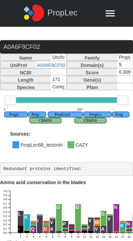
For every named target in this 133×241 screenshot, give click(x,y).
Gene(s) (92, 80)
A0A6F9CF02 (51, 65)
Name (25, 58)
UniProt (18, 65)
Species (26, 87)
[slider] (10, 100)
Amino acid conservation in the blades (43, 182)
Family (92, 58)
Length (26, 80)
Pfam (92, 87)
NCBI (25, 72)
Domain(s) (92, 65)
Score (92, 72)
